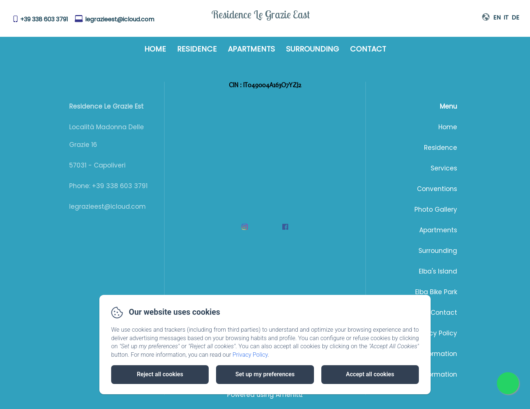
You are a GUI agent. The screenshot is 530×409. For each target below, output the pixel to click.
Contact (368, 49)
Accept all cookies (370, 374)
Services (444, 168)
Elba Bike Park (436, 292)
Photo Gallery (435, 209)
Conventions (437, 188)
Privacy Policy (435, 333)
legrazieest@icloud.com (119, 19)
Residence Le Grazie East (260, 14)
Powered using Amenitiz (265, 394)
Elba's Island (438, 271)
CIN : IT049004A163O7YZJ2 (265, 85)
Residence (197, 49)
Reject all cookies (160, 374)
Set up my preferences (264, 374)
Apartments (251, 49)
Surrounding (312, 49)
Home (155, 49)
